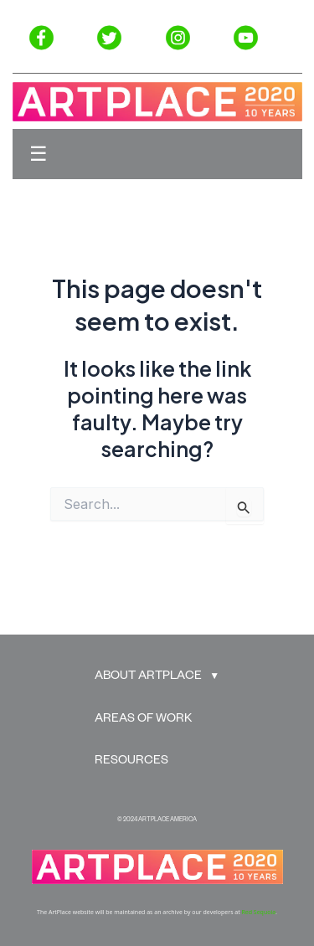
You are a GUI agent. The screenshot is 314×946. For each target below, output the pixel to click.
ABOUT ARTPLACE (148, 677)
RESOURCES (131, 762)
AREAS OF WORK (143, 720)
